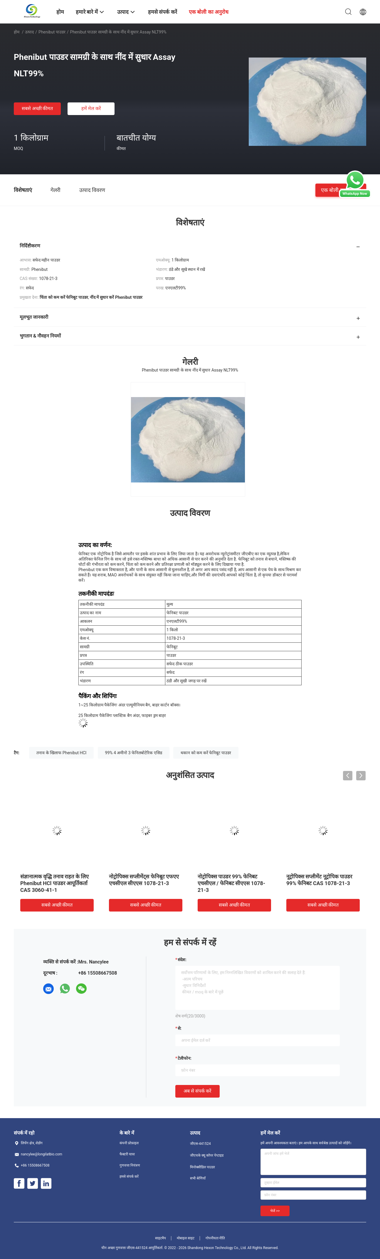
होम (16, 32)
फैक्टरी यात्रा (127, 1154)
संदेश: (182, 959)
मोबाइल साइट (185, 1238)
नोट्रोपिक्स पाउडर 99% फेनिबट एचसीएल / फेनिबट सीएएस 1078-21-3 (231, 883)
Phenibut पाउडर (51, 32)
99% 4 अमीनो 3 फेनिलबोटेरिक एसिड (133, 752)
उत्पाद (29, 32)
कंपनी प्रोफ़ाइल (129, 1143)
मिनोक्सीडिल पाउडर (202, 1167)
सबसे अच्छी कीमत (37, 108)
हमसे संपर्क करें (129, 1176)
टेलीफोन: (184, 1058)
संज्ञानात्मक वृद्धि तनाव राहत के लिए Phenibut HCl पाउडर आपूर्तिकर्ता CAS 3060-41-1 (54, 883)
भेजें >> (275, 1211)
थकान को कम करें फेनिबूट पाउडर (206, 752)
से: (179, 1028)
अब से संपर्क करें (197, 1091)
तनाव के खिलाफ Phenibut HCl (61, 752)
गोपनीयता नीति (215, 1238)
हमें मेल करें (91, 108)
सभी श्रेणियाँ (198, 1178)
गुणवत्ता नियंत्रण (130, 1165)
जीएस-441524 (200, 1144)
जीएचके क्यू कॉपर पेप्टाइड (206, 1155)
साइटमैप (160, 1238)
